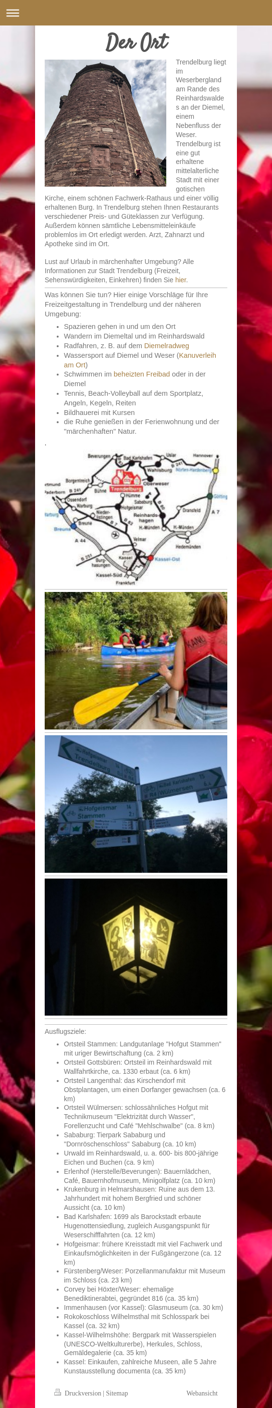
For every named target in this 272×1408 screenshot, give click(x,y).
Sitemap (117, 1393)
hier (180, 280)
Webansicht (202, 1393)
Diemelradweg (166, 346)
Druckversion (78, 1393)
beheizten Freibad (141, 374)
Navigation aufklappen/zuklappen (136, 12)
